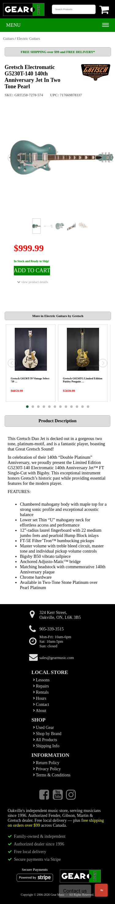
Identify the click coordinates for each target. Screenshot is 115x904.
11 (82, 406)
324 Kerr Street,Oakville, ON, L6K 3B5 (60, 615)
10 (77, 406)
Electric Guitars (28, 38)
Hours (39, 698)
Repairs (41, 686)
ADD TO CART (32, 270)
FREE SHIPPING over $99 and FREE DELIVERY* (58, 52)
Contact (41, 704)
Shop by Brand (47, 733)
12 (88, 406)
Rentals (41, 692)
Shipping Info (46, 746)
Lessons (41, 680)
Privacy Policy (47, 769)
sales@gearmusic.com (57, 658)
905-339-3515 (52, 629)
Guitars (8, 38)
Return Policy (46, 762)
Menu (13, 25)
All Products (45, 739)
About (39, 710)
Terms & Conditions (52, 775)
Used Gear (43, 727)
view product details (32, 282)
